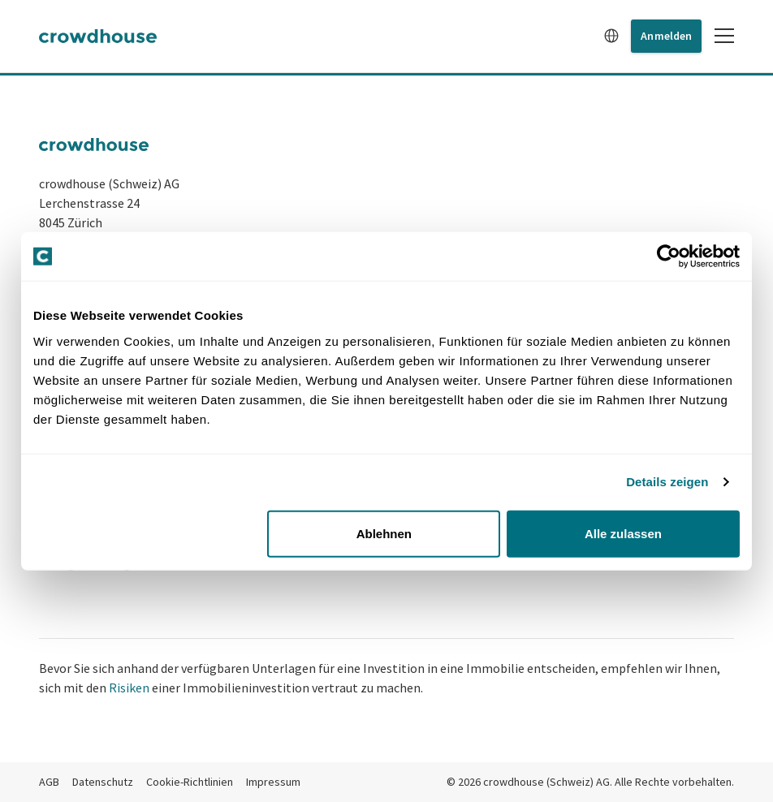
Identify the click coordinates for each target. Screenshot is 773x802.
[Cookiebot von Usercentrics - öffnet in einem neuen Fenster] (669, 256)
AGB (49, 781)
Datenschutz (102, 781)
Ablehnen (384, 533)
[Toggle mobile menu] (724, 35)
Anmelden (666, 35)
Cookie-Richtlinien (189, 781)
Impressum (273, 781)
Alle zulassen (623, 533)
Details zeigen (667, 482)
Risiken (129, 687)
